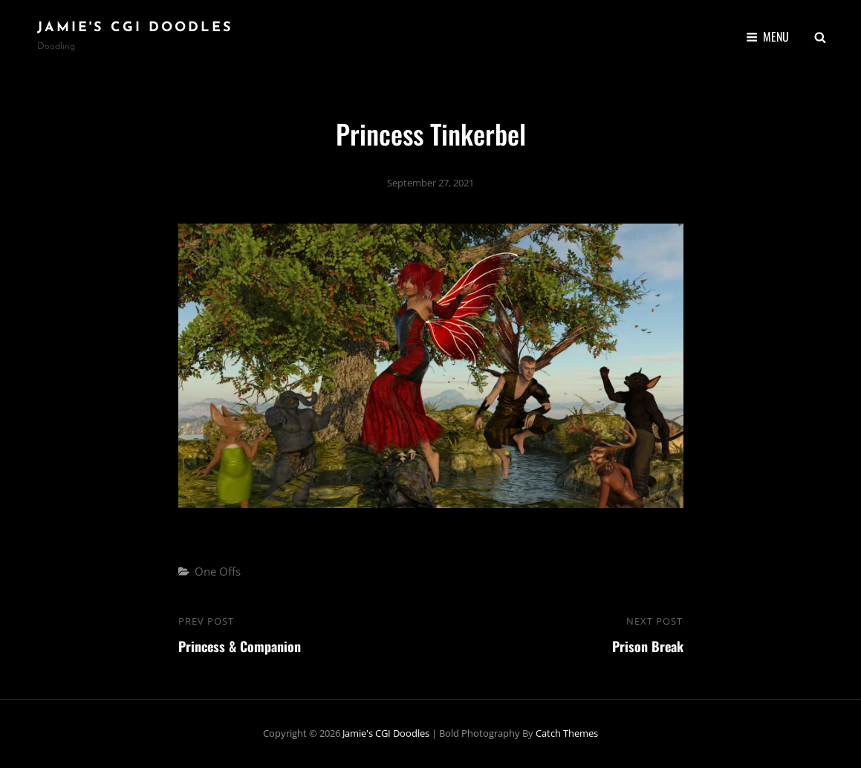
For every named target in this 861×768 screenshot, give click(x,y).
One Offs (218, 571)
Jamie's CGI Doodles (135, 28)
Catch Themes (567, 733)
